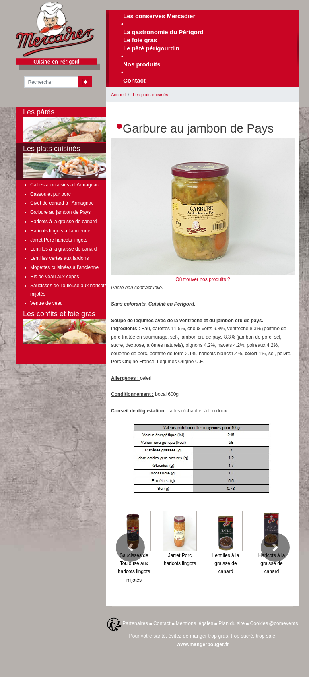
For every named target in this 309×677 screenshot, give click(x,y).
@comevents (283, 623)
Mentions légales (194, 623)
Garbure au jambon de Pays (60, 212)
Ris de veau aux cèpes (54, 276)
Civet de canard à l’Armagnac (61, 203)
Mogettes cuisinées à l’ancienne (64, 267)
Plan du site (231, 623)
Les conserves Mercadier (159, 15)
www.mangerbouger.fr (203, 644)
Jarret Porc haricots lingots (58, 240)
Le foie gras (140, 40)
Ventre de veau (46, 303)
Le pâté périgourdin (151, 48)
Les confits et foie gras (76, 327)
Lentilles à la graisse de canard (63, 249)
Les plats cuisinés (150, 94)
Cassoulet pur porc (50, 194)
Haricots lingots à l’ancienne (60, 231)
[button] (130, 547)
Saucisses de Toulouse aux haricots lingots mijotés (76, 289)
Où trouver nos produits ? (202, 279)
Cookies (259, 623)
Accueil (118, 94)
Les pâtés (76, 125)
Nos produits (142, 64)
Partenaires (135, 623)
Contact (134, 80)
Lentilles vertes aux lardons (59, 258)
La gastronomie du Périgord (163, 32)
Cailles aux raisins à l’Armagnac (64, 185)
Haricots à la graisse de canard (63, 221)
